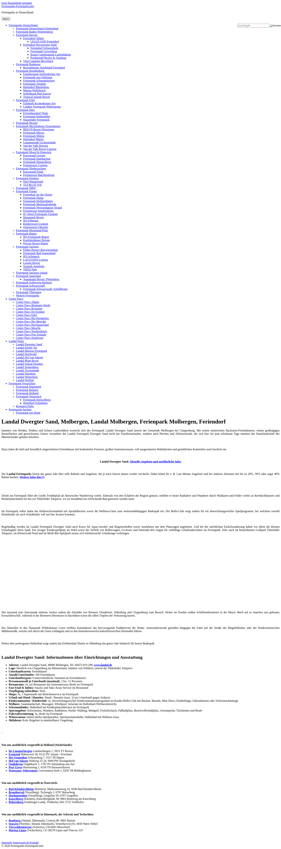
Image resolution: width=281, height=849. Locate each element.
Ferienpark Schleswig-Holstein (34, 282)
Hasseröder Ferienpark (36, 119)
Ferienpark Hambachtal (36, 158)
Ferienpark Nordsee (27, 178)
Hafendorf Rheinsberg (36, 87)
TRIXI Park (30, 269)
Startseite (6, 842)
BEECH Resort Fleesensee (38, 129)
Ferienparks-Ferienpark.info (17, 6)
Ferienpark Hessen (27, 122)
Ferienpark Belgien (27, 389)
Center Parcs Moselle (28, 328)
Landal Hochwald (26, 354)
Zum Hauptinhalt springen (16, 3)
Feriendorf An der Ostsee (37, 194)
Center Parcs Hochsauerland (32, 324)
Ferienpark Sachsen (27, 246)
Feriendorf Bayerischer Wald (40, 44)
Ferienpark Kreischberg (36, 399)
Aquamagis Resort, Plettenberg (41, 279)
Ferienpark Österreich (28, 396)
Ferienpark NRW (26, 188)
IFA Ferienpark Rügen (36, 236)
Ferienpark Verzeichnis (22, 383)
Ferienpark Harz (25, 109)
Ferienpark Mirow (33, 132)
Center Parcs (16, 298)
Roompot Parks (25, 406)
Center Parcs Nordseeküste (31, 331)
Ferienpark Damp (33, 197)
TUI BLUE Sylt (32, 184)
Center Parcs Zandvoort (29, 337)
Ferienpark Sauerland (28, 276)
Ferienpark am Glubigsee (37, 77)
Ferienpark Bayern (27, 35)
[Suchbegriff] (253, 25)
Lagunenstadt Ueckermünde (39, 142)
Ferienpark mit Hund (28, 412)
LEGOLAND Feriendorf (44, 41)
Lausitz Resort (31, 262)
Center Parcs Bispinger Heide (33, 305)
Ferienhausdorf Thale (35, 113)
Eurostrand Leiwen (34, 155)
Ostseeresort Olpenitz (35, 227)
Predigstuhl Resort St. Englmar (48, 57)
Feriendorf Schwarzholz (44, 48)
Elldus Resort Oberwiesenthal (40, 249)
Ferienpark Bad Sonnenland (39, 253)
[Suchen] (275, 25)
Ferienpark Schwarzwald (30, 285)
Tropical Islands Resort (36, 96)
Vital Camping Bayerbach (38, 61)
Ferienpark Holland (27, 393)
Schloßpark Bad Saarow (37, 93)
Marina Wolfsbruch (34, 90)
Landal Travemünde (27, 370)
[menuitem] (140, 160)
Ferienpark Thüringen (28, 292)
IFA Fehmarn (31, 220)
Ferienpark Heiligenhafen (38, 201)
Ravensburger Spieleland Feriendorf (44, 67)
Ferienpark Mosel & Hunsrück (33, 152)
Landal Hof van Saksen (29, 357)
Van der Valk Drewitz (35, 145)
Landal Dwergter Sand (29, 344)
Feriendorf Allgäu (33, 38)
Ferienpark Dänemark (28, 386)
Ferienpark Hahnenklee (36, 116)
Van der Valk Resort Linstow (40, 149)
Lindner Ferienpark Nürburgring (42, 106)
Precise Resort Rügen (35, 243)
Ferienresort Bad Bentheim (38, 175)
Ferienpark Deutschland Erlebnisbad (37, 28)
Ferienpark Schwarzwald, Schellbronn (45, 289)
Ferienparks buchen (20, 409)
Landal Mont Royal (27, 360)
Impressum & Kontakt (26, 842)
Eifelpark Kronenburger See (39, 103)
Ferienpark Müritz (33, 135)
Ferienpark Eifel (25, 100)
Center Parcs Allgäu (27, 302)
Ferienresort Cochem (35, 165)
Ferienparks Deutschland (23, 25)
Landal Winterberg (27, 376)
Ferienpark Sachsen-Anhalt (32, 272)
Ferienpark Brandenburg (30, 70)
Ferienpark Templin (34, 83)
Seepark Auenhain (33, 266)
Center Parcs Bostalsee (29, 308)
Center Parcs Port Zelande (31, 334)
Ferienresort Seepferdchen (38, 210)
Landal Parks (16, 341)
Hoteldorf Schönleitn (35, 403)
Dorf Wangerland (33, 181)
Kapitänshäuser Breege (36, 240)
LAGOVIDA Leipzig (35, 259)
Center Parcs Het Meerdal (31, 321)
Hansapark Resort (33, 217)
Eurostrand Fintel (33, 171)
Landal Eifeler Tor (26, 347)
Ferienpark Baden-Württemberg (34, 31)
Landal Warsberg (26, 373)
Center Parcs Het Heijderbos (32, 318)
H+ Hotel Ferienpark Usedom (40, 214)
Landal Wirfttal (25, 380)
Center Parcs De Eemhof (30, 311)
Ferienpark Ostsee (26, 191)
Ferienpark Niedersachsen (31, 168)
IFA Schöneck (31, 256)
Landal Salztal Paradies (29, 363)
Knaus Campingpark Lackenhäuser (50, 54)
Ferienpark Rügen (26, 233)
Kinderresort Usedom (35, 223)
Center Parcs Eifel (26, 315)
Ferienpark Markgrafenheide (39, 204)
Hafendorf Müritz (33, 139)
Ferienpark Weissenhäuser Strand (42, 207)
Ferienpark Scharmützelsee (39, 80)
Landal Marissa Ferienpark (31, 350)
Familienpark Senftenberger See (41, 74)
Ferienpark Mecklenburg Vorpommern (38, 126)
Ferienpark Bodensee (28, 64)
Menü (6, 19)
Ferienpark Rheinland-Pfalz (32, 230)
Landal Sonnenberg (27, 367)
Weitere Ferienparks (27, 295)
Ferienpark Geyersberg (43, 51)
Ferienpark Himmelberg (37, 162)
